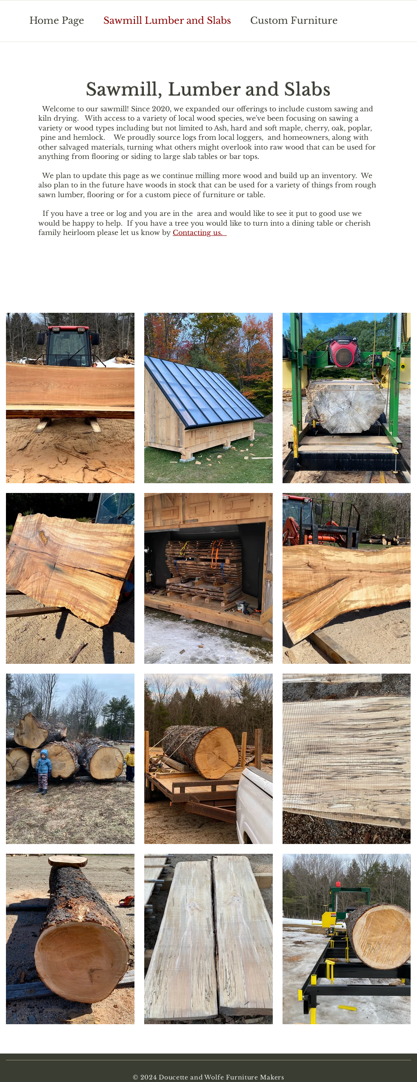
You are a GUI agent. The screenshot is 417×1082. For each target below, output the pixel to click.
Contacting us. (200, 232)
